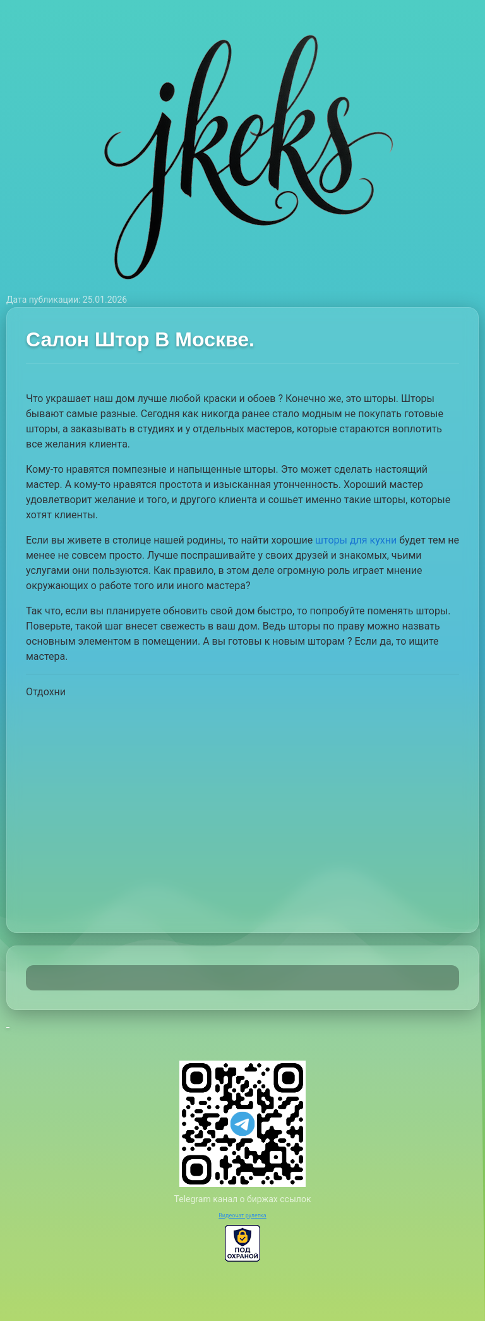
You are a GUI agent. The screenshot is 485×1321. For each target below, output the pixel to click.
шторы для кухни (356, 540)
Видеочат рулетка (242, 1215)
